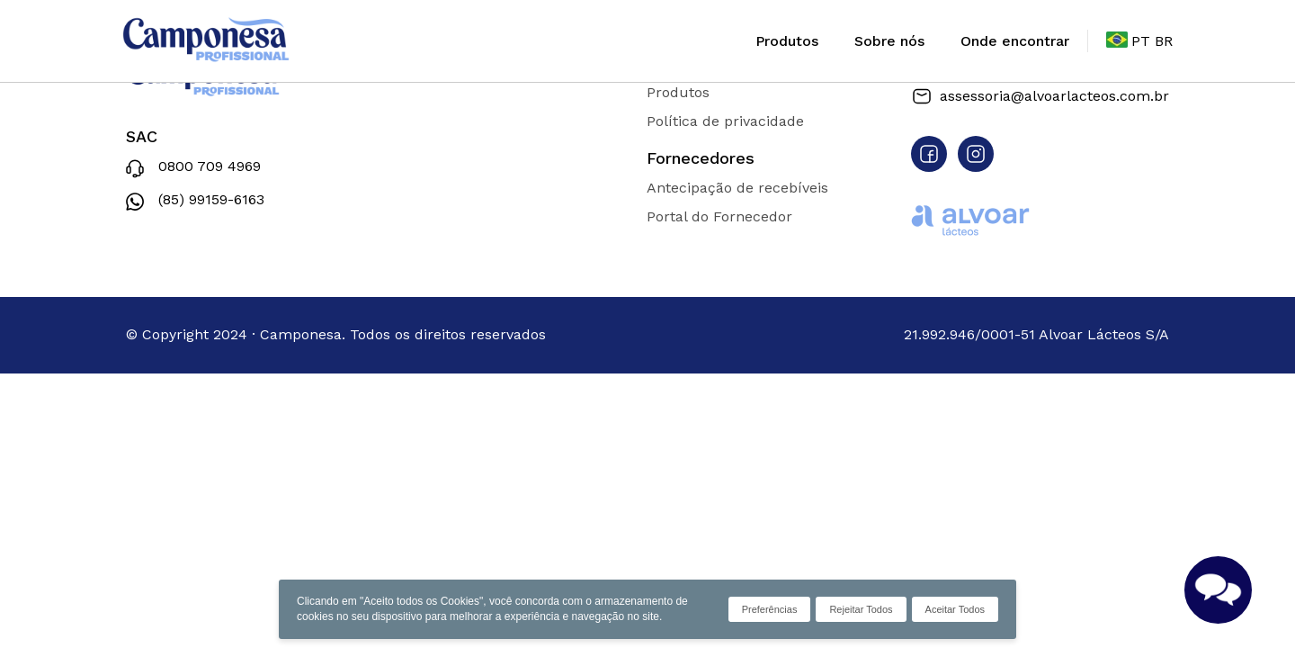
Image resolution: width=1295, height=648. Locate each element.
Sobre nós (889, 41)
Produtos (786, 41)
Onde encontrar (1014, 41)
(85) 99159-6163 (195, 202)
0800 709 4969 (193, 168)
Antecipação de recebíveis (737, 187)
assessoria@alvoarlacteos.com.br (1040, 96)
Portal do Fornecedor (719, 216)
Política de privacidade (725, 121)
